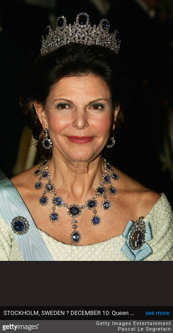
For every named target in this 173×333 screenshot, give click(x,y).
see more (157, 312)
